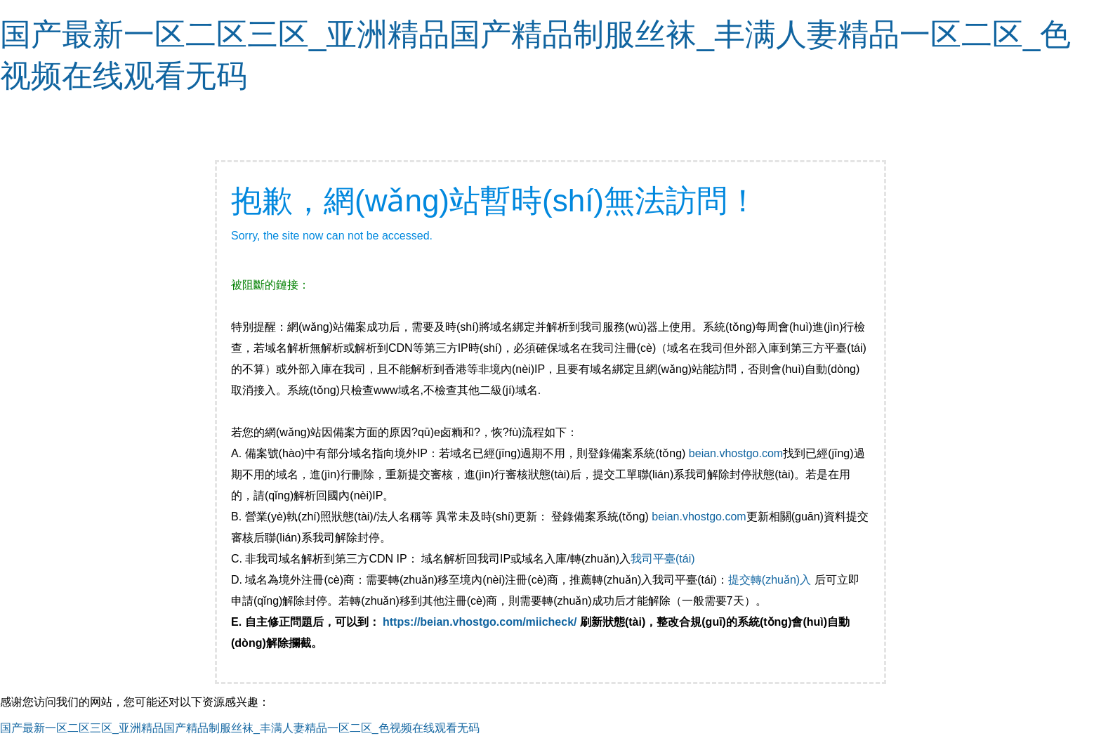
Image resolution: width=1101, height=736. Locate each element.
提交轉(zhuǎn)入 (769, 580)
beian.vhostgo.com (736, 453)
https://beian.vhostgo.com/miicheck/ (480, 622)
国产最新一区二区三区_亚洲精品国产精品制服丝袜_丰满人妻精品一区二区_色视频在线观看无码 (240, 728)
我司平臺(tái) (664, 559)
